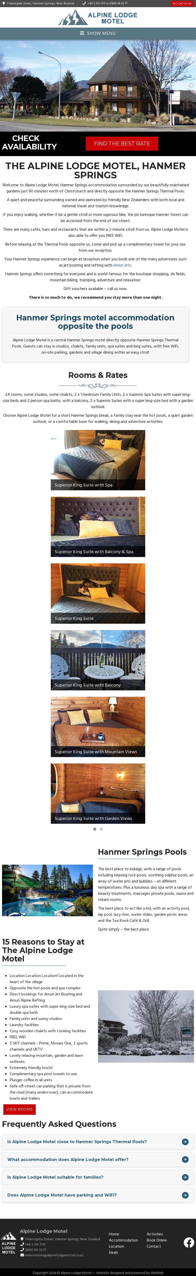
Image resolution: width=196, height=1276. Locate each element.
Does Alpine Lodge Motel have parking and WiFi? (62, 1195)
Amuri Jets (122, 265)
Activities (155, 1234)
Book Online (157, 1240)
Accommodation (123, 1240)
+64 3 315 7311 (96, 3)
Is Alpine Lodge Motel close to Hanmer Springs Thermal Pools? (77, 1141)
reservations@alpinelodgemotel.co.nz (54, 1255)
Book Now (182, 3)
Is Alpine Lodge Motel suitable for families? (55, 1177)
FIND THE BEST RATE (122, 144)
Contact (154, 1247)
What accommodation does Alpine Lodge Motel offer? (67, 1159)
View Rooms (19, 1109)
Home (114, 1234)
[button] (191, 86)
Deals (113, 1253)
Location (116, 1247)
